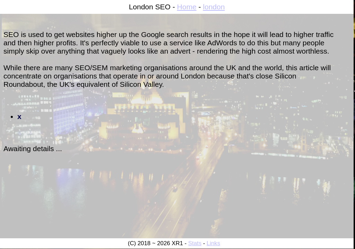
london (214, 7)
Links (213, 243)
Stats (194, 243)
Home (187, 7)
